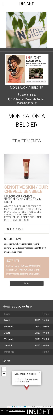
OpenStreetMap (22, 407)
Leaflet (10, 407)
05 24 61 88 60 (28, 94)
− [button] (4, 374)
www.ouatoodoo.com (17, 411)
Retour (27, 283)
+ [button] (4, 369)
